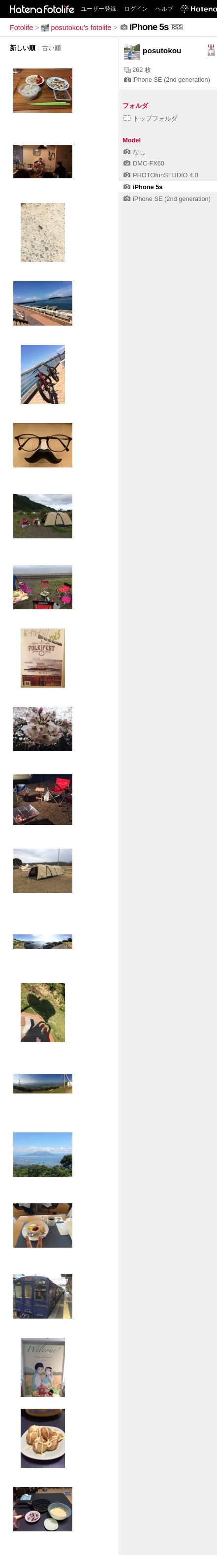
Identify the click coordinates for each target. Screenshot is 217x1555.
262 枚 (137, 69)
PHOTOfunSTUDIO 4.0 (161, 175)
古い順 (51, 48)
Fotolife (21, 28)
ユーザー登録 (98, 8)
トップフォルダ (151, 118)
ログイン (136, 8)
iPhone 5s (143, 187)
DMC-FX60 (144, 163)
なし (135, 152)
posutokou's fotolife (76, 28)
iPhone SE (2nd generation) (167, 79)
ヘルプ (164, 8)
